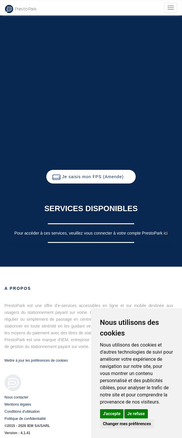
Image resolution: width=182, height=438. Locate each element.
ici (165, 233)
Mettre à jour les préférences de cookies (36, 360)
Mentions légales (17, 404)
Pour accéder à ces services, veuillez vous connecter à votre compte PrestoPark (89, 233)
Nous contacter (16, 397)
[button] (91, 177)
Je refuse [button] (136, 413)
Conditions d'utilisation (22, 411)
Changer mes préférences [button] (127, 423)
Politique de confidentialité (25, 419)
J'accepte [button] (112, 413)
